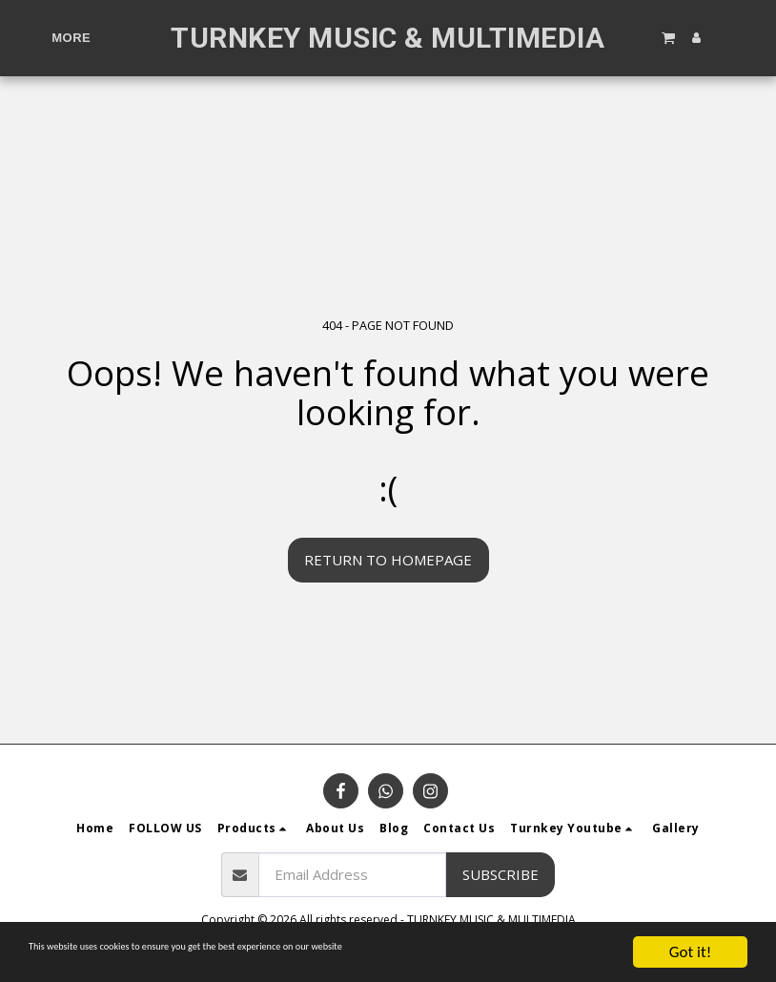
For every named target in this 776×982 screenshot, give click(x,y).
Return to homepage (388, 559)
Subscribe (500, 874)
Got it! (690, 952)
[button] (667, 37)
